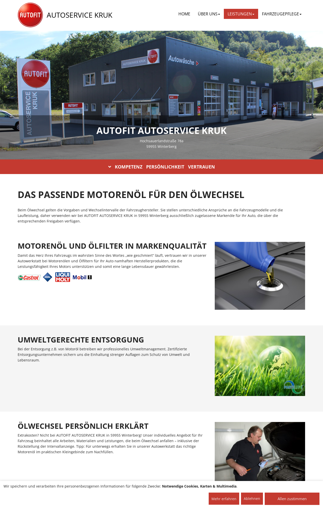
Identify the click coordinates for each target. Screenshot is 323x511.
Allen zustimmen (292, 498)
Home (184, 14)
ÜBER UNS (209, 14)
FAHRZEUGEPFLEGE (282, 14)
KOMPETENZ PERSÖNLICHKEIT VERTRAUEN (161, 167)
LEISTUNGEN (241, 14)
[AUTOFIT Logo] (30, 15)
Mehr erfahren (223, 498)
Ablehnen (252, 498)
